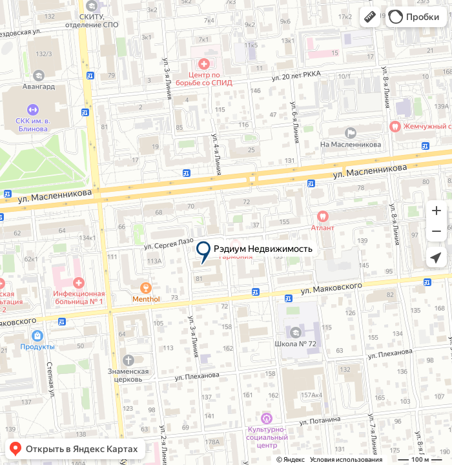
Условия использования (346, 459)
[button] (370, 16)
